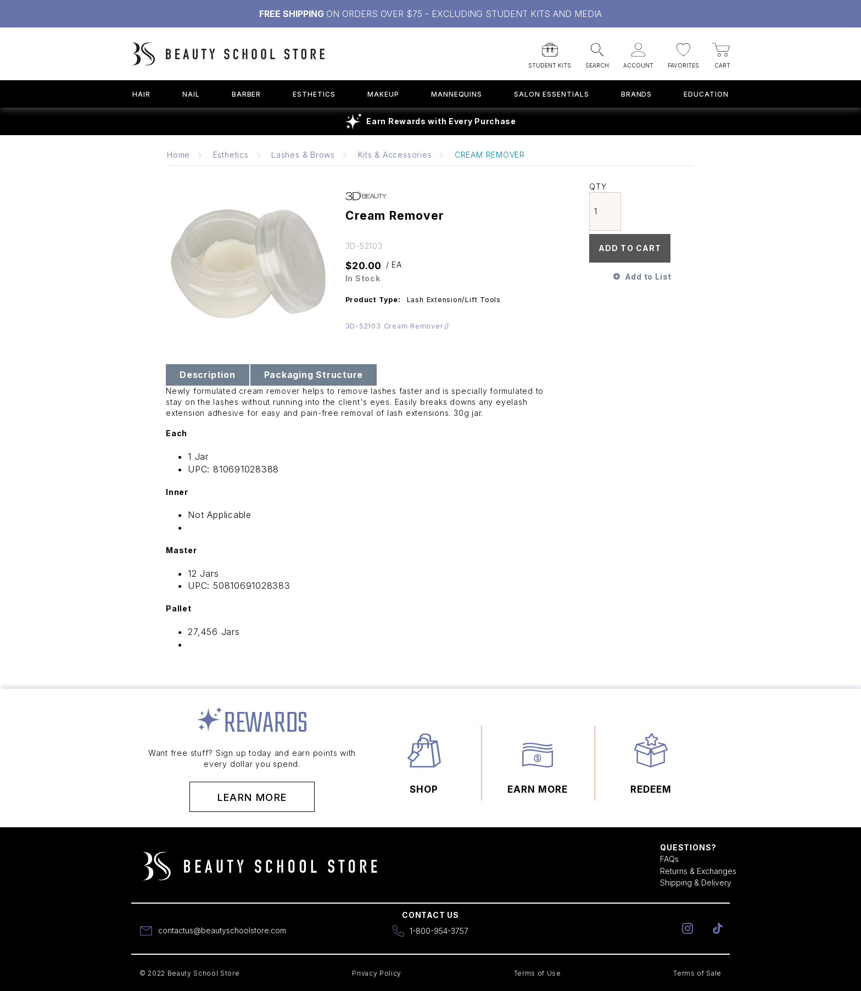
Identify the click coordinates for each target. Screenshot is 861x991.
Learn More (252, 797)
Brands (636, 94)
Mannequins (457, 94)
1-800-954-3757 (439, 931)
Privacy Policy (376, 973)
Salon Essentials (551, 94)
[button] (550, 52)
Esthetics (314, 94)
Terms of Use (537, 973)
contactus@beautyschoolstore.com (222, 930)
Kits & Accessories (395, 154)
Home (178, 154)
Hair (141, 94)
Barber (246, 94)
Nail (191, 94)
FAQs (669, 859)
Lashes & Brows (303, 154)
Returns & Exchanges (698, 871)
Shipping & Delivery (695, 882)
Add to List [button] (648, 276)
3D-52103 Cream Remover (397, 326)
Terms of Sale (697, 973)
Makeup (383, 94)
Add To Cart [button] (630, 248)
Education (706, 94)
